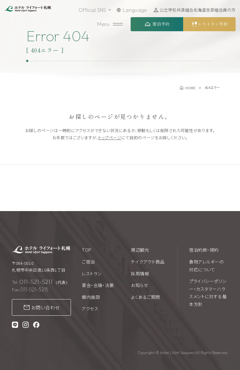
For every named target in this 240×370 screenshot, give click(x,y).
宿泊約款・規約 (204, 250)
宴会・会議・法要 (98, 285)
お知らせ (139, 285)
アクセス (90, 308)
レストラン (92, 273)
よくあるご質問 (145, 297)
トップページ (109, 138)
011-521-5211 (35, 281)
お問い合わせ (45, 307)
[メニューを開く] (111, 24)
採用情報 (140, 273)
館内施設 (91, 297)
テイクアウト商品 (147, 262)
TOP (87, 250)
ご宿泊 (88, 262)
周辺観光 (140, 250)
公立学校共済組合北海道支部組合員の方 (198, 10)
